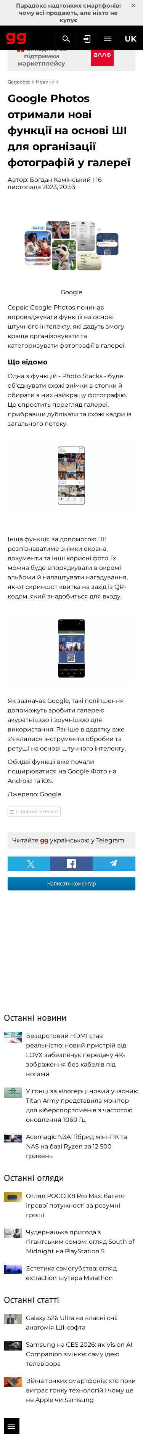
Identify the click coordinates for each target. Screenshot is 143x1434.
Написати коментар (71, 883)
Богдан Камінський (60, 179)
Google (50, 794)
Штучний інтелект (37, 811)
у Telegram (107, 840)
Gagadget (16, 37)
